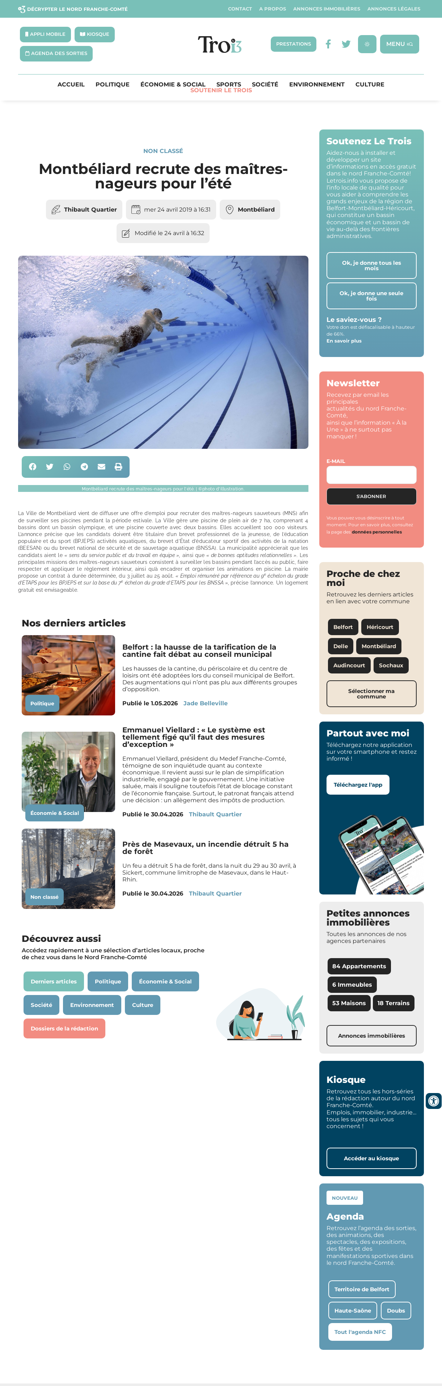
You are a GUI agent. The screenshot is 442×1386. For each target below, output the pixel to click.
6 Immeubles (352, 984)
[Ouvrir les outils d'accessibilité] (434, 1101)
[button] (32, 467)
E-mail (336, 461)
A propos (272, 9)
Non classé (163, 151)
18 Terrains (394, 1003)
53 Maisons (349, 1003)
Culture (369, 85)
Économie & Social (173, 85)
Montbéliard (256, 209)
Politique (113, 85)
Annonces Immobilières (326, 9)
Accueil (71, 85)
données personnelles (377, 532)
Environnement (317, 85)
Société (265, 85)
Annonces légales (393, 9)
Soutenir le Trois (221, 90)
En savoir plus (344, 341)
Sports (228, 85)
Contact (240, 9)
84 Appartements (359, 966)
